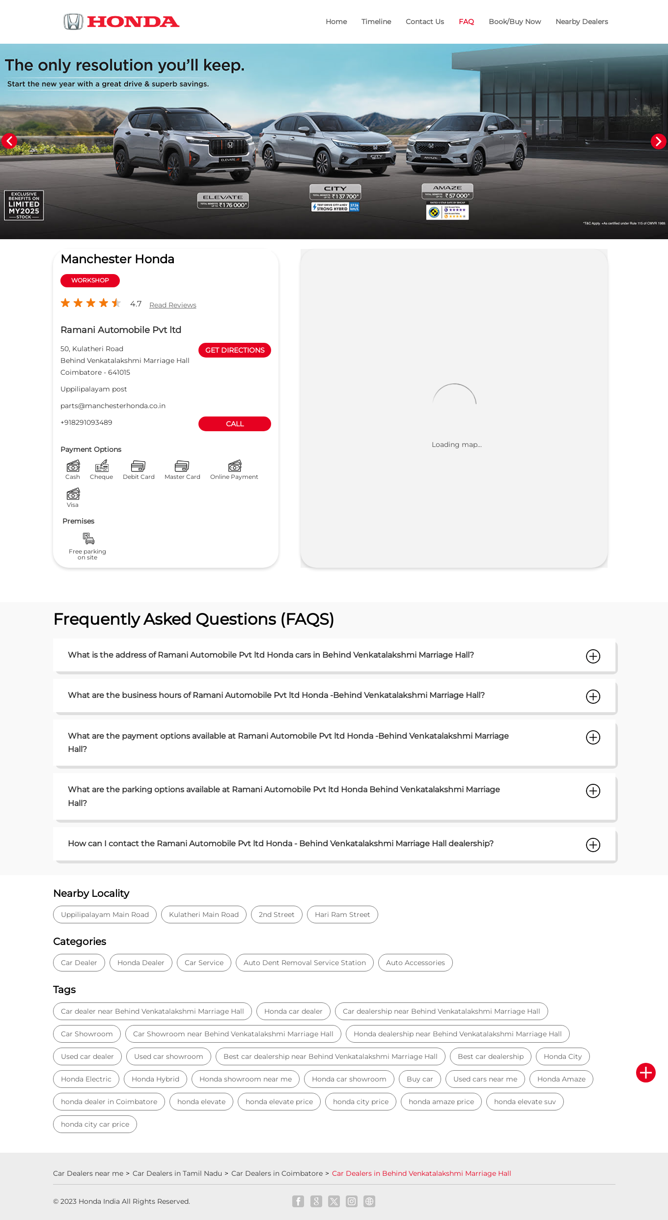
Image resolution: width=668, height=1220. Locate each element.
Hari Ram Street (342, 914)
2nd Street (277, 914)
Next (658, 141)
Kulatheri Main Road (204, 914)
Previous (9, 141)
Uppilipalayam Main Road (105, 914)
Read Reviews (172, 305)
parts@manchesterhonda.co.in (113, 405)
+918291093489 (86, 422)
